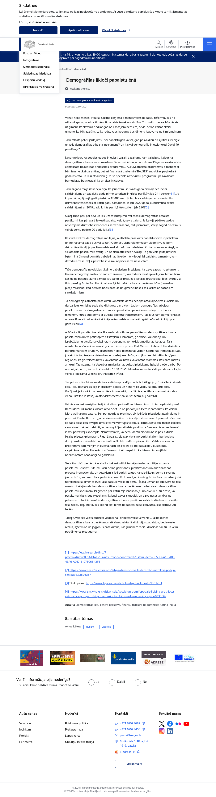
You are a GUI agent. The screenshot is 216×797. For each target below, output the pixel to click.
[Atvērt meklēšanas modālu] (159, 44)
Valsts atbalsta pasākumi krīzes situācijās (39, 82)
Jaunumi (28, 96)
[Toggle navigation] (209, 44)
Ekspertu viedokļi (34, 137)
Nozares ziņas (32, 103)
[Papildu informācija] (143, 723)
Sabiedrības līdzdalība (37, 130)
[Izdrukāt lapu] (191, 78)
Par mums (25, 742)
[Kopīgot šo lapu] (191, 88)
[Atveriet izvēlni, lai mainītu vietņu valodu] (171, 44)
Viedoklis (106, 626)
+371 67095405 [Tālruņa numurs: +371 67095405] (130, 729)
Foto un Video (32, 110)
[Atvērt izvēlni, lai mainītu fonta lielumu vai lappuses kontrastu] (187, 44)
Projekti (24, 735)
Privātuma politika (76, 723)
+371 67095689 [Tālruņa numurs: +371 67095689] (130, 723)
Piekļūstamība (74, 729)
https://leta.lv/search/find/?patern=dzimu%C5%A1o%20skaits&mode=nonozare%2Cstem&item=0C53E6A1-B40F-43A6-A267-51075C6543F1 (120, 557)
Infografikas (31, 116)
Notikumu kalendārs (36, 90)
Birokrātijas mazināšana (38, 143)
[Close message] (193, 56)
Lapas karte (72, 735)
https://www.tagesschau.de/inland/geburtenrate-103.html (124, 583)
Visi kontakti (134, 764)
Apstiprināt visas (78, 30)
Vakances (25, 723)
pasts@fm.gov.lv (130, 735)
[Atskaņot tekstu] (80, 88)
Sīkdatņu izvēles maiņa (79, 742)
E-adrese (126, 752)
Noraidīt (38, 30)
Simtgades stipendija (36, 123)
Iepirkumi (25, 729)
